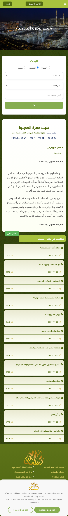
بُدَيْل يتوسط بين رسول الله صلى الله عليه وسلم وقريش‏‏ (39, 364)
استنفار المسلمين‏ (54, 380)
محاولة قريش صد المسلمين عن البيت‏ (46, 347)
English (57, 153)
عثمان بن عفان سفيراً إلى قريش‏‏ (48, 430)
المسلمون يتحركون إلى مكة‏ (50, 280)
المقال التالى (12, 233)
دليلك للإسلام (57, 471)
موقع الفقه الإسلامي (22, 466)
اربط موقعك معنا (24, 476)
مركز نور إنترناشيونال (23, 471)
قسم (22, 67)
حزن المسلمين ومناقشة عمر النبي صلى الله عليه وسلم (39, 397)
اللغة (7, 3)
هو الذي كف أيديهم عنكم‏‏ (51, 264)
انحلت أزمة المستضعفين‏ (51, 247)
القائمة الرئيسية (34, 3)
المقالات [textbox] (56, 75)
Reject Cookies (20, 509)
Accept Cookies (47, 509)
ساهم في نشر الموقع (54, 466)
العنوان (45, 67)
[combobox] (34, 75)
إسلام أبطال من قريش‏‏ (52, 330)
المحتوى (33, 67)
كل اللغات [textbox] (56, 85)
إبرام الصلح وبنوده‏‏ (54, 314)
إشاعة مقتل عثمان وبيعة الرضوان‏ (48, 297)
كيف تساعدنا (58, 476)
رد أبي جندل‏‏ (57, 414)
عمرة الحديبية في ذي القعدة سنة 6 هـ (28, 132)
